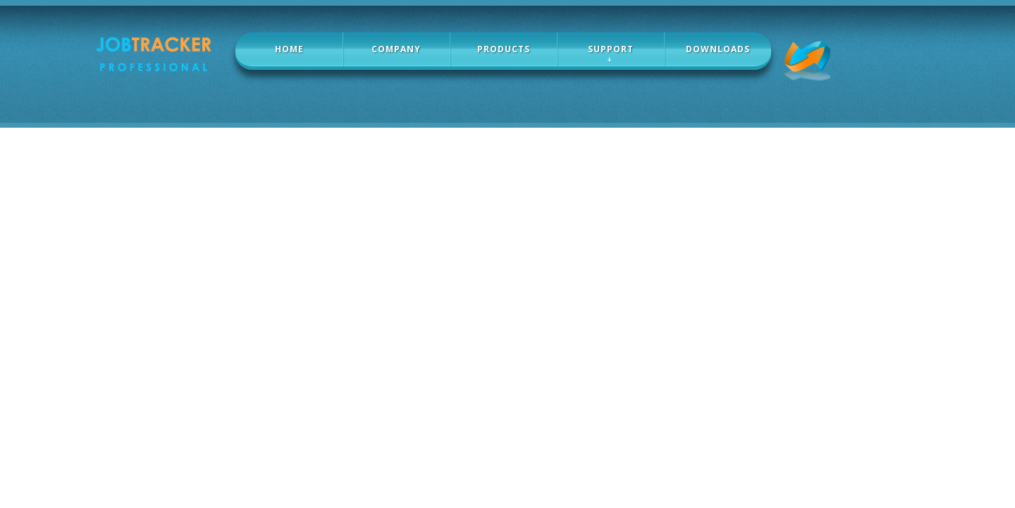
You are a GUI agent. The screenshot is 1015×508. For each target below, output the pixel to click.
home (289, 49)
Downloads (718, 49)
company (396, 49)
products (503, 49)
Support (611, 49)
